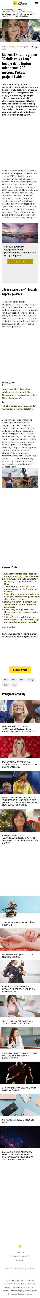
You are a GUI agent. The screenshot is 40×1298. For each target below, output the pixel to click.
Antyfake (6, 1291)
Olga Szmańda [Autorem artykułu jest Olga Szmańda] (13, 47)
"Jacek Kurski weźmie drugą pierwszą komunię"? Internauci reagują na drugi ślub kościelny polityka (22, 597)
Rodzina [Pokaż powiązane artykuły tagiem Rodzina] (6, 685)
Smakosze (8, 1287)
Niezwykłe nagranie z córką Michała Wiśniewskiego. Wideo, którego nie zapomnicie (20, 604)
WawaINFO (8, 1284)
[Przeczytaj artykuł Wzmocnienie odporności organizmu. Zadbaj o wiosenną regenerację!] (20, 976)
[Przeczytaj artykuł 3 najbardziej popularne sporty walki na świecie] (20, 1076)
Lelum (23, 1280)
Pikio (18, 1280)
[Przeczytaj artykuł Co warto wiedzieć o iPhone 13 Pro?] (20, 1109)
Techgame (26, 1287)
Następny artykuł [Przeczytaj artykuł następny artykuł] (20, 669)
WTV (29, 1284)
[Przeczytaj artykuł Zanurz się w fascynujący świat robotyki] (20, 911)
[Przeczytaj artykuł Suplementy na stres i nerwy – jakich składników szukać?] (20, 1010)
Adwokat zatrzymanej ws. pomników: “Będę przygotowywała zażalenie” (19, 407)
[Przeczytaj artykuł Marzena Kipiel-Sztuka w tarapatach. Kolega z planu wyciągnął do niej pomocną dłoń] (20, 716)
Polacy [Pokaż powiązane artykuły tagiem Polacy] (13, 680)
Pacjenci (23, 1284)
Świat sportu (22, 1294)
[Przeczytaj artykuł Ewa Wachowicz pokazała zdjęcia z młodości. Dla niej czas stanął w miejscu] (20, 752)
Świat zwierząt (17, 1287)
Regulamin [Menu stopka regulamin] (20, 1252)
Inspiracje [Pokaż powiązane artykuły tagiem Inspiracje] (30, 680)
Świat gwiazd (12, 1294)
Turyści (33, 1284)
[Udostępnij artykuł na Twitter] (36, 47)
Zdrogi (33, 1287)
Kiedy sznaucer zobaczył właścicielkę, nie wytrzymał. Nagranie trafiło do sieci (22, 575)
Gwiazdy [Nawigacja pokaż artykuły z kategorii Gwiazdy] (18, 10)
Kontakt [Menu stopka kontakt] (20, 1260)
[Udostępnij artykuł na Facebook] (32, 47)
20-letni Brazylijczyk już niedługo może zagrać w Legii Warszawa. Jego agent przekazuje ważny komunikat (21, 619)
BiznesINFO (30, 1280)
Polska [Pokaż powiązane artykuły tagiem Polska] (5, 680)
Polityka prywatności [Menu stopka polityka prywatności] (20, 1256)
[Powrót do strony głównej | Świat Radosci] (20, 3)
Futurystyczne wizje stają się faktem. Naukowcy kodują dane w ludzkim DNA (21, 581)
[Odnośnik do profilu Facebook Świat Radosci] (20, 1273)
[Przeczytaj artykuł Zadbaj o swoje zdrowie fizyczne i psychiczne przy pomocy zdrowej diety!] (20, 1043)
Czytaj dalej (20, 261)
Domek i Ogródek (31, 1291)
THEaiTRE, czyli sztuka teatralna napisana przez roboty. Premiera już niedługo (20, 589)
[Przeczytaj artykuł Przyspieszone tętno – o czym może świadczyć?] (20, 943)
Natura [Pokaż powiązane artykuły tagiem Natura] (21, 680)
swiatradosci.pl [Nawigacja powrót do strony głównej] (8, 10)
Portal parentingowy (17, 1291)
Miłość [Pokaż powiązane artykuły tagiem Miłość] (14, 685)
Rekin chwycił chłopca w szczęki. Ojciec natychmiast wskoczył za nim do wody (21, 612)
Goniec (29, 1294)
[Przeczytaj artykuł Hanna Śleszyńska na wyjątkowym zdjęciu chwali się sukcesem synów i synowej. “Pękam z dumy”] (20, 826)
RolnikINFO (16, 1284)
